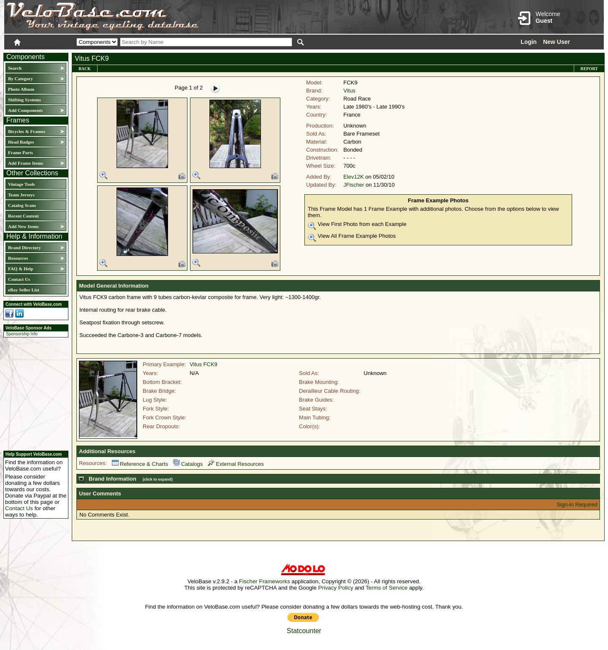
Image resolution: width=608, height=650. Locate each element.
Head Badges (21, 141)
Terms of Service (386, 588)
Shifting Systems (24, 99)
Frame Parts (20, 152)
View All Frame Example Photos (352, 237)
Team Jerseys (21, 194)
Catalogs (188, 464)
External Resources (235, 464)
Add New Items (23, 226)
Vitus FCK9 (203, 364)
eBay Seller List (23, 289)
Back (85, 68)
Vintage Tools (21, 184)
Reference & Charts (140, 464)
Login (529, 41)
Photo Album (21, 89)
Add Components (25, 110)
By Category (20, 78)
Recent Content (23, 215)
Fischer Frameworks (264, 581)
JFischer (353, 185)
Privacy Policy (335, 588)
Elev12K (353, 177)
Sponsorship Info (22, 334)
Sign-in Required (576, 504)
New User (556, 41)
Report (589, 68)
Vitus (349, 90)
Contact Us (19, 279)
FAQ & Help (20, 268)
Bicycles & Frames (27, 131)
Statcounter (304, 630)
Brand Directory (24, 247)
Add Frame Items (25, 163)
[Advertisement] (33, 392)
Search (15, 68)
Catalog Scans (22, 205)
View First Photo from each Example (357, 225)
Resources (18, 258)
